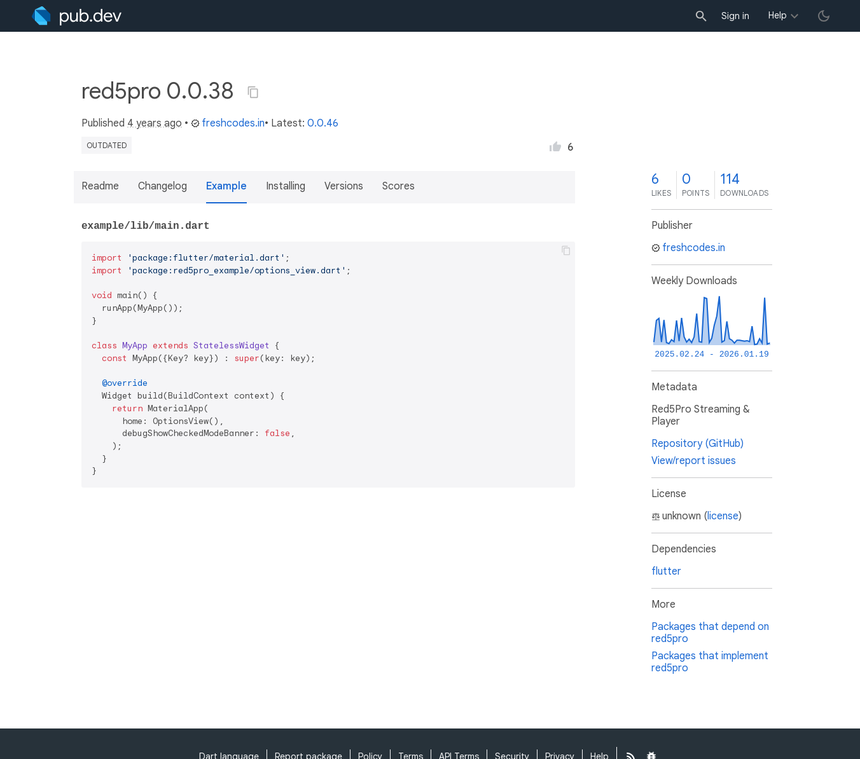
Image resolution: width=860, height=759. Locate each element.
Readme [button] (100, 186)
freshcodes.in (228, 123)
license (723, 516)
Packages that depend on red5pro (710, 632)
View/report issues (693, 461)
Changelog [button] (162, 186)
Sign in (735, 16)
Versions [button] (343, 186)
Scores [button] (398, 186)
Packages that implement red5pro (709, 662)
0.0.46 (322, 123)
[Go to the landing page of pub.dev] (76, 15)
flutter (666, 571)
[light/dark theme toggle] (823, 16)
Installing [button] (285, 186)
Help (777, 15)
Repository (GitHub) (697, 443)
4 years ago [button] (154, 123)
